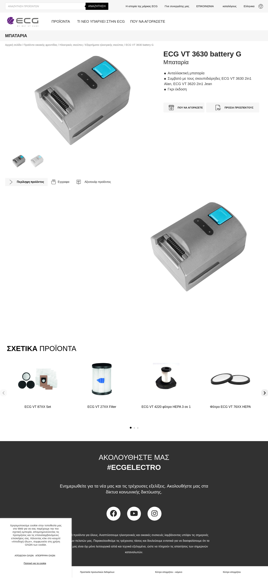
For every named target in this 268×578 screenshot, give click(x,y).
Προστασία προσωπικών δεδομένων (97, 572)
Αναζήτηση (97, 6)
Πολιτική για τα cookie (35, 563)
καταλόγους (229, 6)
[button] (131, 428)
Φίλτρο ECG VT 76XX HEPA (230, 407)
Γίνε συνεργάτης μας (177, 6)
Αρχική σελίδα (13, 44)
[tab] (26, 182)
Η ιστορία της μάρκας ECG (142, 6)
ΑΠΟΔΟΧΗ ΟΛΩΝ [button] (24, 555)
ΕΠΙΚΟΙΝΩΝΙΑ (206, 6)
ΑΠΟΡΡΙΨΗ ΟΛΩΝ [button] (45, 555)
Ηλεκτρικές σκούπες (71, 44)
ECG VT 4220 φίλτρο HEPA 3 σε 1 (166, 407)
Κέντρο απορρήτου (232, 572)
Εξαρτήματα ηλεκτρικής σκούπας (104, 44)
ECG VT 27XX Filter (102, 407)
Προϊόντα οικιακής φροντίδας (40, 44)
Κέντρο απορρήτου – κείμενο (168, 572)
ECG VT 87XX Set (38, 407)
